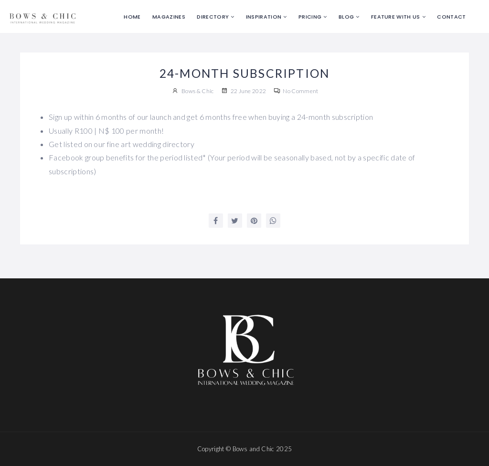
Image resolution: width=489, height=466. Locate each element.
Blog (346, 17)
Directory (213, 17)
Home (132, 17)
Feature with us (395, 17)
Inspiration (264, 17)
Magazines (168, 17)
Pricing (309, 17)
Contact (451, 17)
